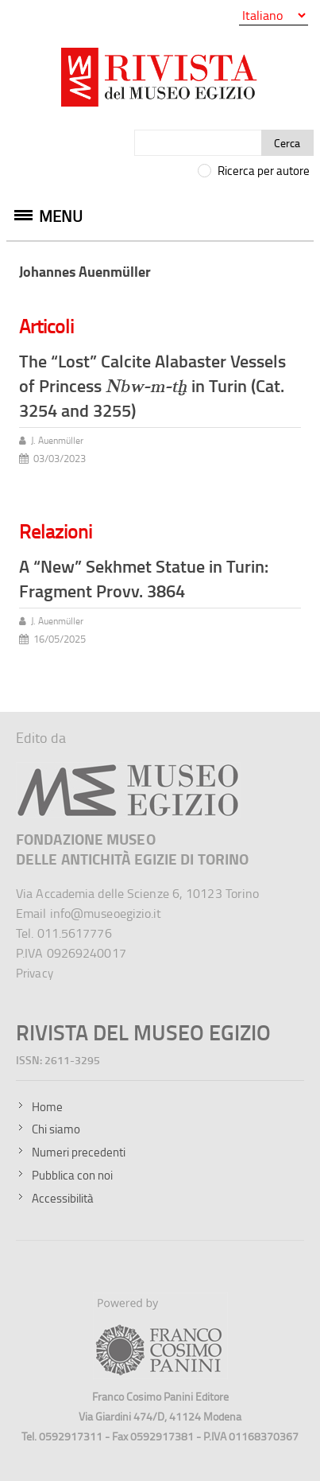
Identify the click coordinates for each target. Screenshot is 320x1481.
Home (47, 1106)
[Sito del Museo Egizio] (128, 769)
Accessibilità (63, 1198)
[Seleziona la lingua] (273, 15)
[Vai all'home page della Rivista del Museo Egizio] (160, 81)
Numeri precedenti (78, 1152)
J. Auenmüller (57, 440)
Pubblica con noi (72, 1175)
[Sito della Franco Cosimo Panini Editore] (160, 1374)
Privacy (34, 973)
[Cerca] (198, 143)
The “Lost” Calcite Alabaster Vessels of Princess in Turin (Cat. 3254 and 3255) (152, 385)
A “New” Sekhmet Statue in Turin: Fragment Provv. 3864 (143, 578)
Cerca (287, 142)
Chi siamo (56, 1129)
